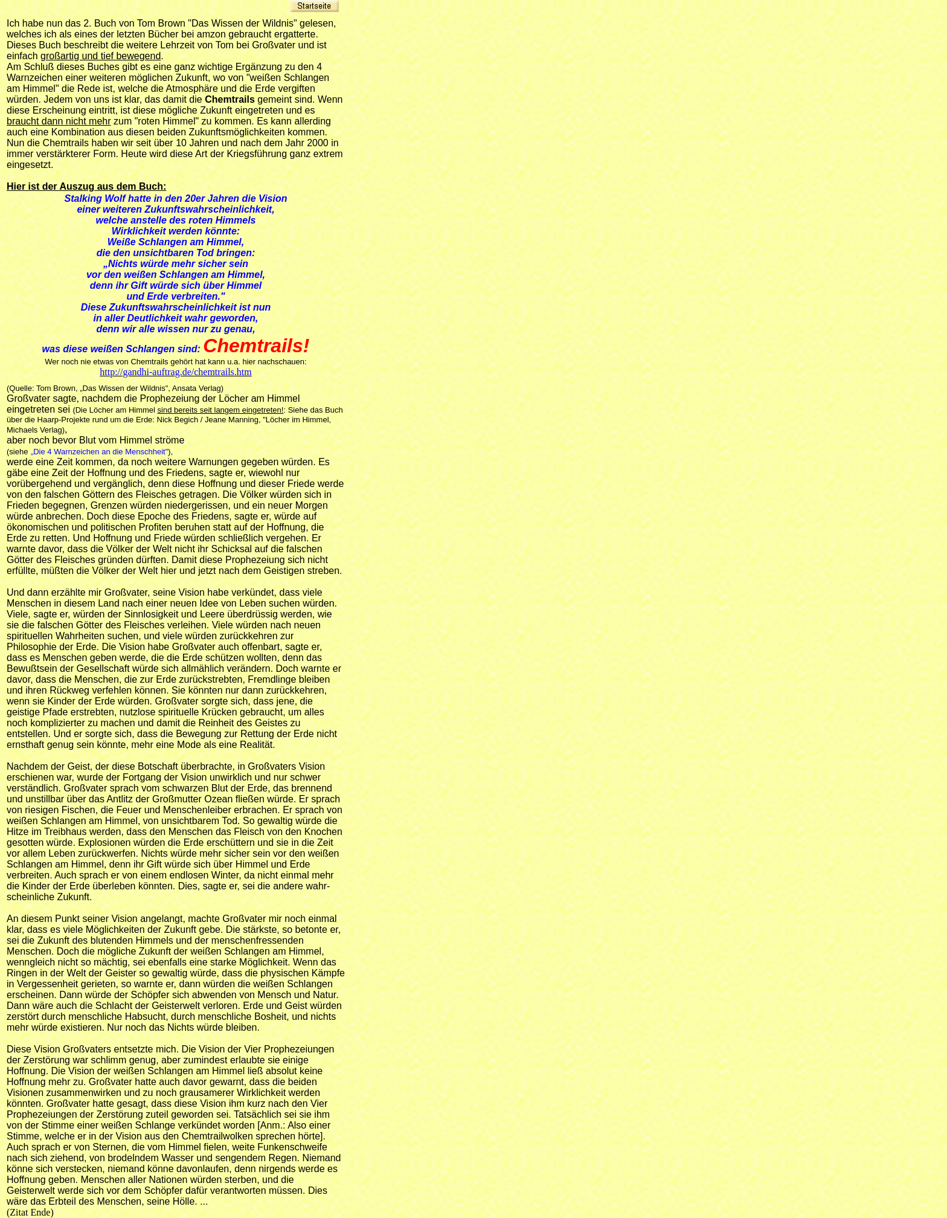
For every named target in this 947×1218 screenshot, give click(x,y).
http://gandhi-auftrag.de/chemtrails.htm (175, 372)
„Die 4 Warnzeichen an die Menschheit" (99, 451)
